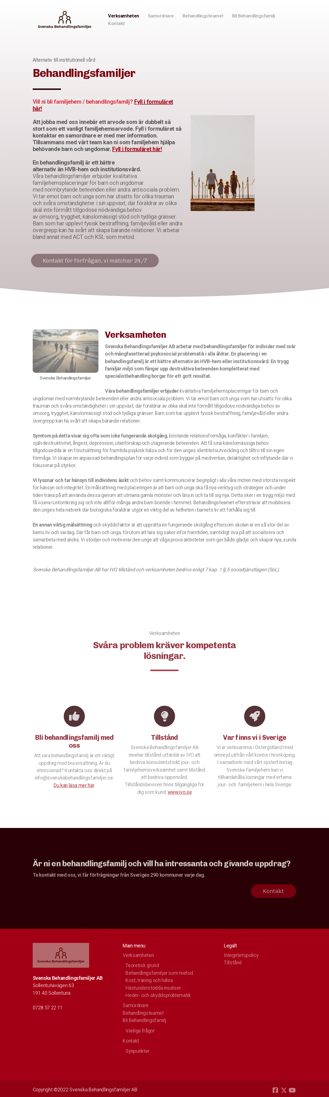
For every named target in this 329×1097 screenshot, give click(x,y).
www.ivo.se (180, 794)
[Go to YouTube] (292, 1090)
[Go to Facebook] (275, 1090)
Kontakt (271, 891)
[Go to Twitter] (284, 1090)
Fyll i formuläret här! (137, 149)
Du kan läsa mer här (74, 787)
